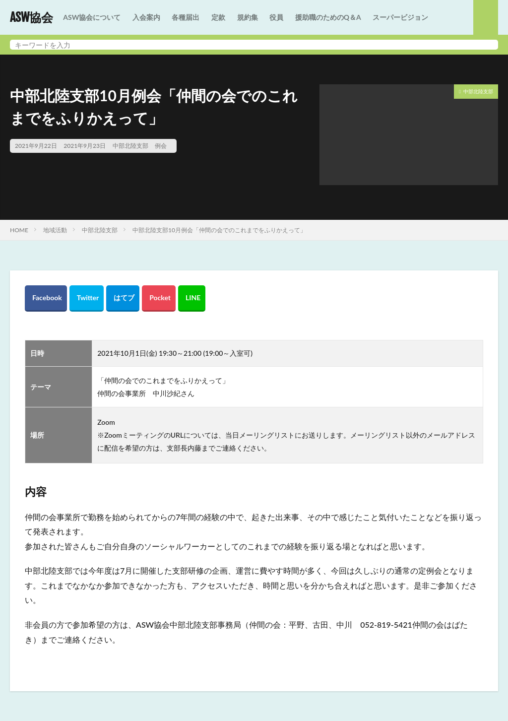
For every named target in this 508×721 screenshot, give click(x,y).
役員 (276, 17)
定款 (218, 17)
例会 (161, 145)
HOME (19, 230)
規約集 (247, 17)
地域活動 (55, 230)
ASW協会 (31, 17)
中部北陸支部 (130, 145)
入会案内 (146, 17)
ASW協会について (92, 17)
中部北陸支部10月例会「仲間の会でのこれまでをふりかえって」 (219, 230)
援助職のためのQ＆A (328, 17)
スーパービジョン (400, 17)
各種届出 (185, 17)
